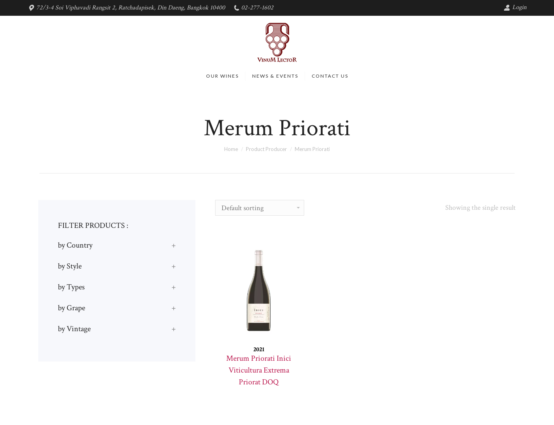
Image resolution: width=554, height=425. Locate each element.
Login (515, 7)
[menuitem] (222, 76)
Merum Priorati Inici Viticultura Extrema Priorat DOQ (258, 370)
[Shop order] (259, 208)
